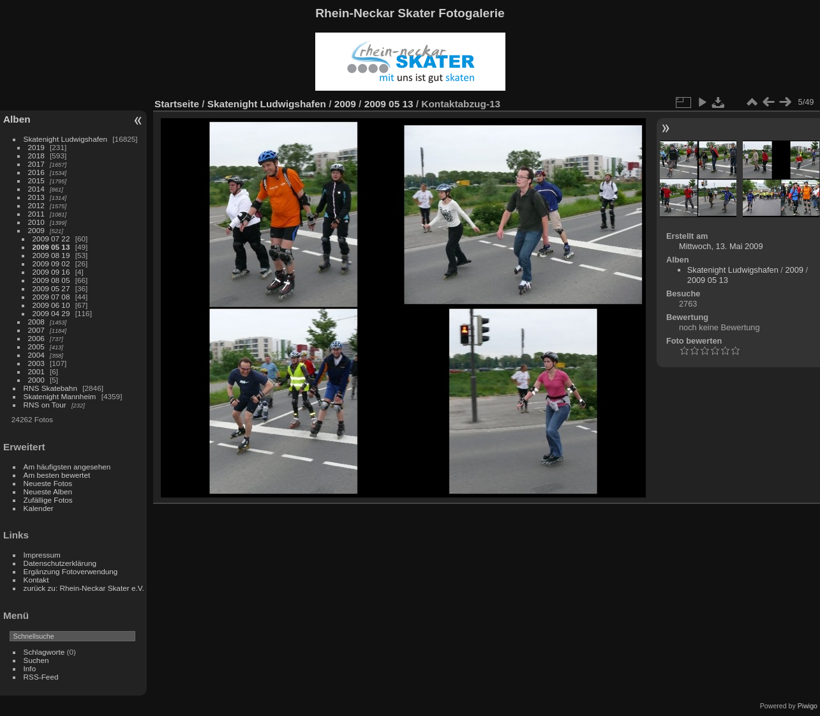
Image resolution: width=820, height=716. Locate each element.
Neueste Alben (48, 491)
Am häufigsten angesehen (67, 466)
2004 (36, 355)
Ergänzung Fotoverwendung (71, 571)
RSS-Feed (41, 677)
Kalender (39, 508)
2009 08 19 (51, 255)
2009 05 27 (51, 288)
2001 (36, 371)
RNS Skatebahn (50, 388)
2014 (36, 189)
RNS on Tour (45, 404)
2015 (36, 180)
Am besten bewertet (57, 475)
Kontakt (36, 579)
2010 (36, 222)
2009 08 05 (51, 280)
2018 (36, 155)
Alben (17, 119)
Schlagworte (44, 652)
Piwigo (807, 706)
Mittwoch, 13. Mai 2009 (721, 246)
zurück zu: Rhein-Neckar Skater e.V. (84, 588)
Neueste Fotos (48, 483)
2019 (36, 147)
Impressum (42, 555)
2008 (36, 321)
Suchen (36, 660)
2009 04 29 (51, 313)
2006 (36, 338)
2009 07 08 (51, 297)
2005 (36, 346)
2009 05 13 (51, 247)
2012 (36, 205)
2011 (36, 213)
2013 (36, 197)
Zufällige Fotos (48, 500)
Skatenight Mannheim (60, 396)
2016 (36, 172)
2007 (36, 330)
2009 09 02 (51, 263)
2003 (36, 363)
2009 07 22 (51, 238)
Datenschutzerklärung (60, 563)
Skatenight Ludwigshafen (65, 139)
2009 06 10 (51, 305)
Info (30, 668)
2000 (36, 380)
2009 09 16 (51, 272)
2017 (36, 164)
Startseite (176, 103)
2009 (36, 230)
